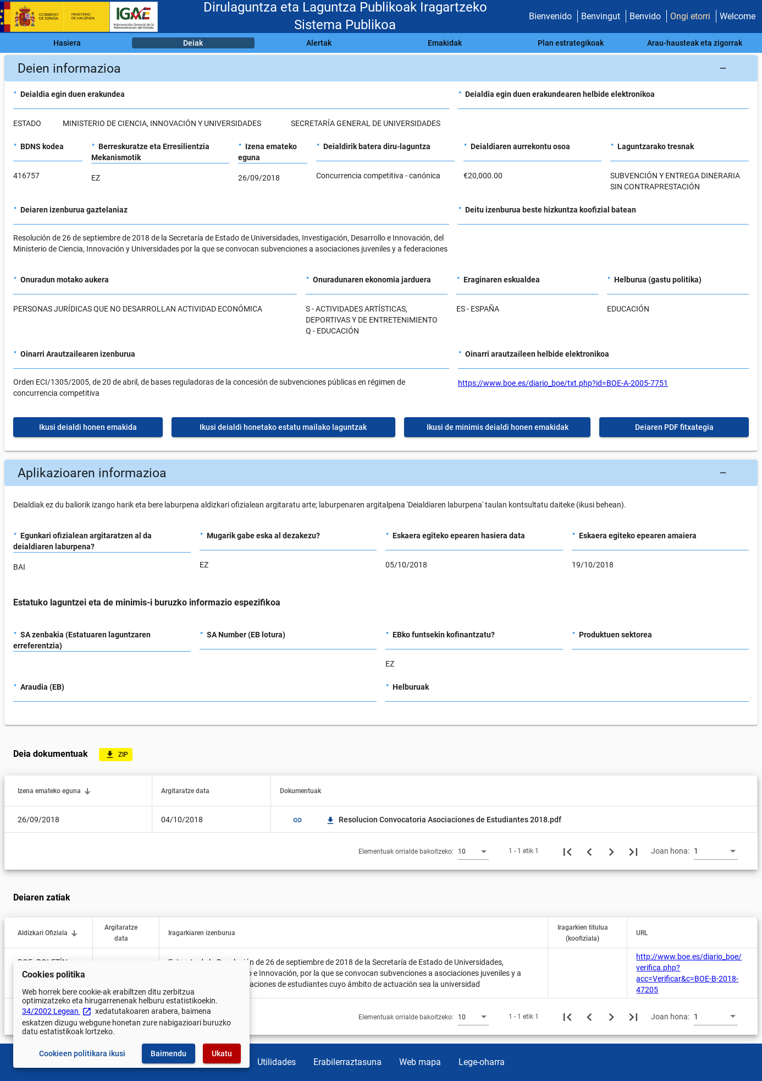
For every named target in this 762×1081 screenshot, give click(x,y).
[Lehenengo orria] (567, 851)
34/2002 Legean (57, 1011)
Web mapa (420, 1062)
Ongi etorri (690, 16)
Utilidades (276, 1062)
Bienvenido (550, 16)
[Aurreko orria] (589, 851)
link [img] (297, 820)
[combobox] (473, 850)
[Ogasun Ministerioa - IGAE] (84, 17)
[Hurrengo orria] (611, 851)
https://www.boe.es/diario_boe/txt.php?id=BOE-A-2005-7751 (563, 383)
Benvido (645, 16)
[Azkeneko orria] (633, 851)
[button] (381, 68)
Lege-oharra (482, 1062)
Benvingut (600, 16)
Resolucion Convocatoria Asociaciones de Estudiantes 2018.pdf (443, 819)
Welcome (737, 16)
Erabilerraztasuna (347, 1062)
